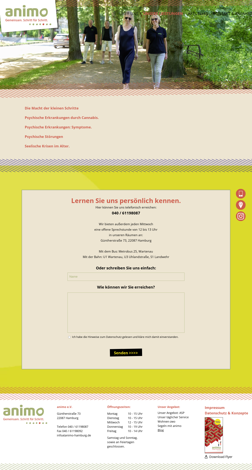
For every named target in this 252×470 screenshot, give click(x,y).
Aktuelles (198, 13)
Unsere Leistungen (163, 13)
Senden (121, 352)
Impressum (215, 407)
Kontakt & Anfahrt (232, 13)
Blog (161, 430)
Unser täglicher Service (173, 417)
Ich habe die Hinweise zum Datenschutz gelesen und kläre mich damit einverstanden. (123, 337)
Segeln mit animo (169, 426)
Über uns (128, 13)
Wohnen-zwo (166, 421)
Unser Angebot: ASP (171, 413)
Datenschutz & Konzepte (226, 413)
